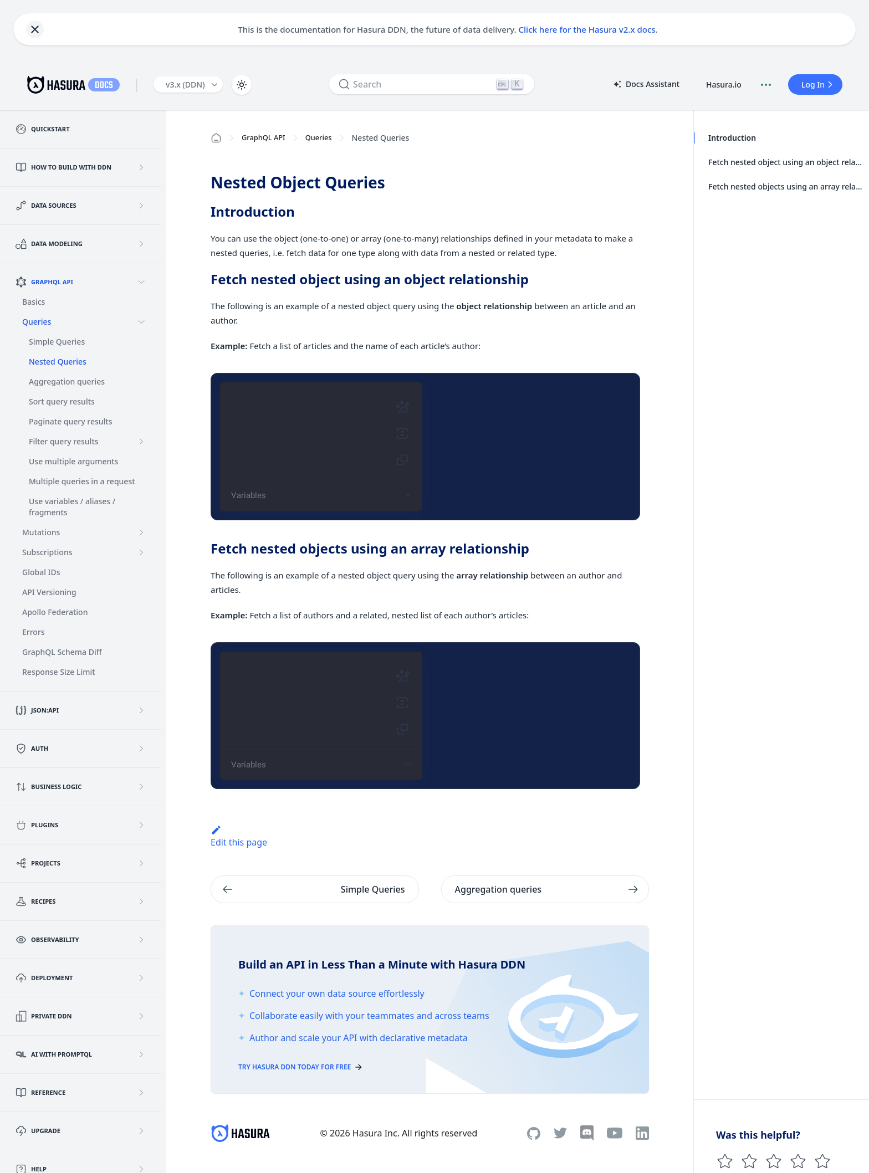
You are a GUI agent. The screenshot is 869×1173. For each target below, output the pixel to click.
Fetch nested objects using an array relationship (785, 186)
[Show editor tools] (408, 495)
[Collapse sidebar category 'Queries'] (141, 322)
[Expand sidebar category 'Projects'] (141, 863)
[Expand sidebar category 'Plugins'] (141, 825)
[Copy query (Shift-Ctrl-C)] (402, 460)
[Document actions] (766, 85)
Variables (248, 495)
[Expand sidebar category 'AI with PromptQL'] (141, 1054)
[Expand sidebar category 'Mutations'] (141, 532)
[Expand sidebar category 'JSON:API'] (141, 710)
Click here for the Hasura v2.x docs (587, 29)
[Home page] (216, 138)
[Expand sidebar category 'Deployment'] (141, 978)
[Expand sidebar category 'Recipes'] (141, 901)
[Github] (533, 1133)
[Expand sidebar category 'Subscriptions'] (141, 552)
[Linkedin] (642, 1133)
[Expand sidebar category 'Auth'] (141, 749)
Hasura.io (724, 84)
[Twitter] (560, 1133)
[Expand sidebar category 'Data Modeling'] (141, 244)
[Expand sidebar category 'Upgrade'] (141, 1131)
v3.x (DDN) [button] (185, 84)
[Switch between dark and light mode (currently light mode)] (242, 85)
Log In (818, 84)
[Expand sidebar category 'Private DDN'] (141, 1016)
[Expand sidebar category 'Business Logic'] (141, 787)
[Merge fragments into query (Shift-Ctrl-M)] (402, 433)
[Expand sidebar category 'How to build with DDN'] (141, 167)
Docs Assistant (645, 85)
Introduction (731, 137)
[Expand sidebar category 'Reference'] (141, 1093)
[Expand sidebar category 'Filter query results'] (141, 442)
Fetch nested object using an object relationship (785, 162)
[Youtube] (614, 1133)
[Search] (431, 84)
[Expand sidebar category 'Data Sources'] (141, 206)
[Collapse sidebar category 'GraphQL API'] (141, 282)
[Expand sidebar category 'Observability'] (141, 940)
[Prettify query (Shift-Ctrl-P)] (402, 407)
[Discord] (587, 1133)
